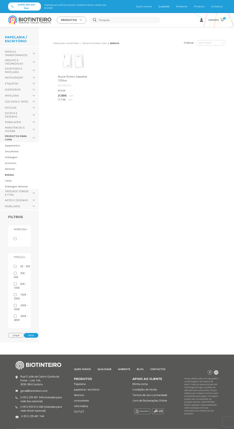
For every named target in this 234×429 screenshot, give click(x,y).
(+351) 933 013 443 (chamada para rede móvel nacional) (41, 408)
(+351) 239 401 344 (23, 6)
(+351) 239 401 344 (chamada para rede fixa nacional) (41, 399)
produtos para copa (94, 43)
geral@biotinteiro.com (34, 391)
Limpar (16, 335)
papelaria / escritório (66, 43)
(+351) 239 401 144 (32, 416)
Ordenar (189, 43)
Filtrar (31, 335)
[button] (34, 54)
